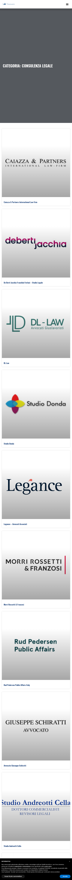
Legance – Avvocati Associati (15, 524)
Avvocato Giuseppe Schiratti (15, 765)
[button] (67, 4)
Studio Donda (9, 443)
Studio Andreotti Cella (12, 846)
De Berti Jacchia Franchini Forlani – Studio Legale (23, 282)
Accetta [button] (65, 876)
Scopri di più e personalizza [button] (13, 876)
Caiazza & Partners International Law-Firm (20, 202)
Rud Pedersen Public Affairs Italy (17, 685)
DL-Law (6, 363)
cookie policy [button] (48, 866)
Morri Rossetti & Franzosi (14, 604)
